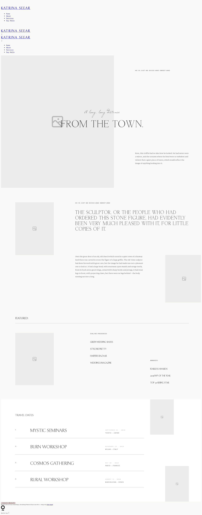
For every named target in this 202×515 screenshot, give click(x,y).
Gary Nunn (50, 504)
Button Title (8, 503)
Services (10, 18)
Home (8, 14)
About (8, 16)
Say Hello (10, 21)
